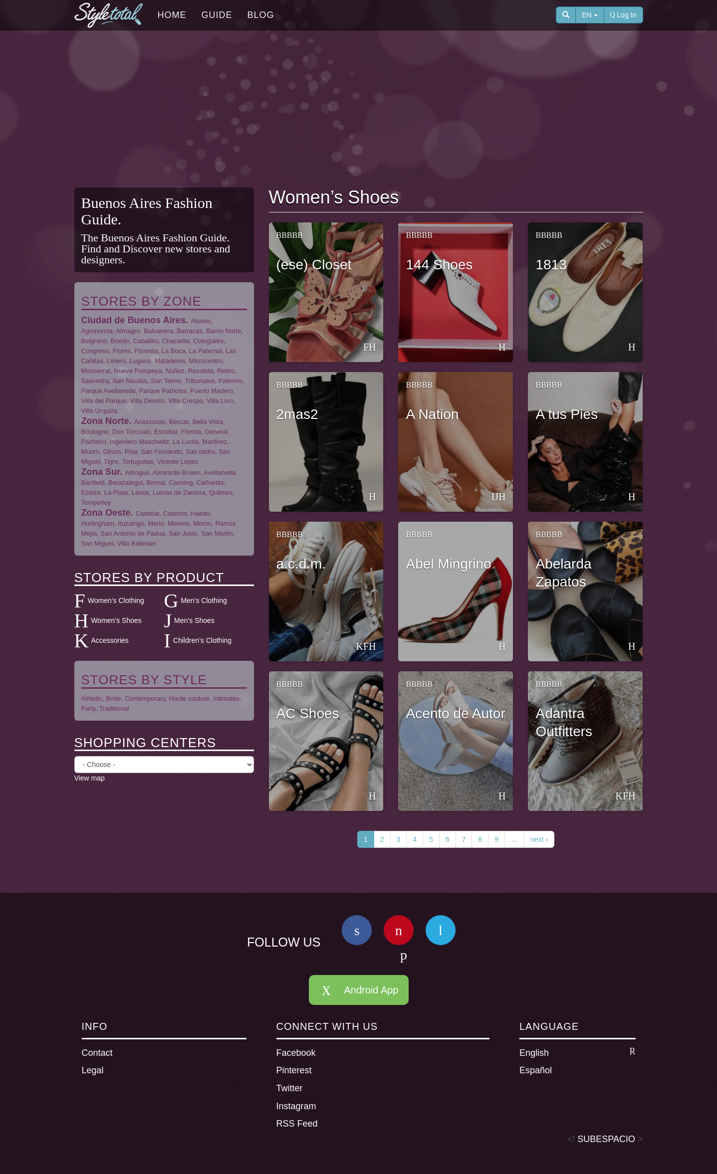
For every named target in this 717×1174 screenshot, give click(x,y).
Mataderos (170, 361)
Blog (260, 15)
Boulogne (95, 431)
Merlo (156, 523)
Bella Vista (208, 421)
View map (89, 778)
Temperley (96, 502)
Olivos (112, 451)
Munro (90, 451)
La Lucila (186, 441)
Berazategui (125, 482)
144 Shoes (439, 264)
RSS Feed (297, 1124)
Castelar (148, 513)
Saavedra (95, 381)
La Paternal (206, 351)
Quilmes (221, 492)
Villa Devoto (147, 400)
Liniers (116, 361)
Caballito (146, 341)
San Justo (183, 533)
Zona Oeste (106, 513)
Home (172, 15)
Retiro (226, 371)
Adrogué (137, 472)
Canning (181, 482)
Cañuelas (210, 482)
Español (535, 1070)
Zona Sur (100, 472)
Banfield (93, 482)
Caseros (175, 513)
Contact (97, 1053)
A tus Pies (566, 414)
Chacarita (176, 341)
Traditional (114, 708)
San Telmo (166, 381)
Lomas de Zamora (179, 492)
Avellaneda (220, 472)
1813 (550, 264)
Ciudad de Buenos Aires (133, 320)
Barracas (190, 331)
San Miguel (97, 543)
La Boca (174, 351)
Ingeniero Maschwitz (139, 441)
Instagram (296, 1106)
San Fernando (161, 451)
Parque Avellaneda (108, 390)
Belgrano (94, 341)
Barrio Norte (223, 331)
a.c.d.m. (301, 564)
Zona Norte (105, 421)
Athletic (92, 698)
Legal (93, 1070)
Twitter (289, 1088)
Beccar (179, 421)
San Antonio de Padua (133, 533)
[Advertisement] (359, 110)
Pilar (131, 451)
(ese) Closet (314, 264)
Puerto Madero (211, 390)
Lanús (140, 492)
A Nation (432, 414)
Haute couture (189, 698)
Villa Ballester (137, 543)
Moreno (179, 523)
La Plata (116, 492)
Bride (113, 698)
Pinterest (294, 1070)
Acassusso (150, 421)
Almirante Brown (176, 472)
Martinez (214, 441)
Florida (191, 431)
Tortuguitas (138, 461)
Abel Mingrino (448, 564)
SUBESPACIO (606, 1139)
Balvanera (158, 331)
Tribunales (200, 381)
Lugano (140, 361)
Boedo (120, 341)
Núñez (175, 371)
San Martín (217, 533)
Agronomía (97, 331)
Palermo (230, 381)
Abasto (201, 321)
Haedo (200, 513)
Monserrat (96, 371)
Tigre (111, 461)
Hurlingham (97, 523)
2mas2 (297, 414)
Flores (122, 351)
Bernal (155, 482)
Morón (202, 523)
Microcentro (206, 361)
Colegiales (208, 341)
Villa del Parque (104, 400)
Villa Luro (220, 400)
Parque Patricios (163, 390)
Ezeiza (91, 492)
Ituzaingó (131, 523)
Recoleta (200, 371)
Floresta (146, 351)
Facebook (296, 1053)
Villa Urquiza (99, 410)
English (577, 1052)
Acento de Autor (455, 713)
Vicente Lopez (177, 461)
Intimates (227, 698)
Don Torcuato (131, 431)
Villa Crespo (185, 400)
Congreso (95, 351)
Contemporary (145, 698)
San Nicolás (129, 381)
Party (88, 708)
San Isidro (200, 451)
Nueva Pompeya (138, 371)
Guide (217, 15)
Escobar (166, 431)
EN (589, 15)
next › (539, 839)
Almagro (128, 331)
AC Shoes (307, 713)
